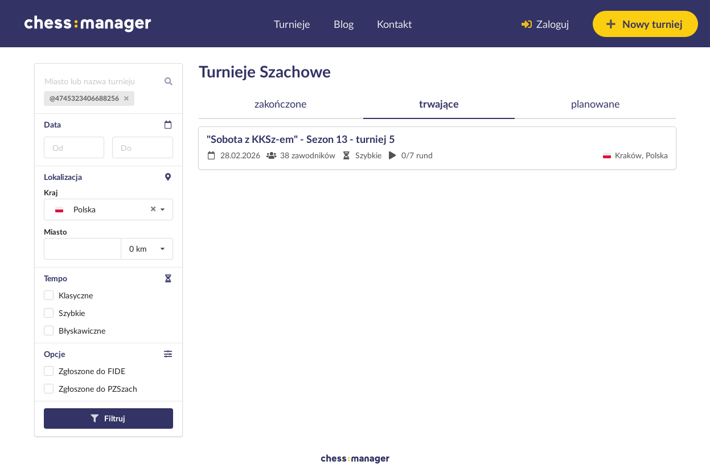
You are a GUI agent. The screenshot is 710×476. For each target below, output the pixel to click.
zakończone (281, 103)
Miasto (55, 232)
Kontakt (394, 24)
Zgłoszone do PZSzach (98, 388)
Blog (344, 24)
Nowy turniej (644, 24)
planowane (595, 103)
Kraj (51, 192)
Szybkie (72, 313)
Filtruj (108, 418)
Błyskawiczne (82, 330)
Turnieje (292, 24)
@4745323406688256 (89, 98)
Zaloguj (545, 24)
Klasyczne (76, 295)
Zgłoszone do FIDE (92, 371)
